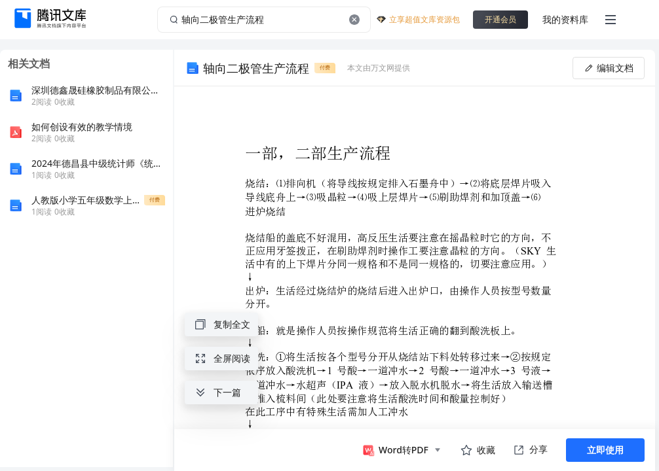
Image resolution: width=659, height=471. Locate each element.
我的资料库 (565, 19)
